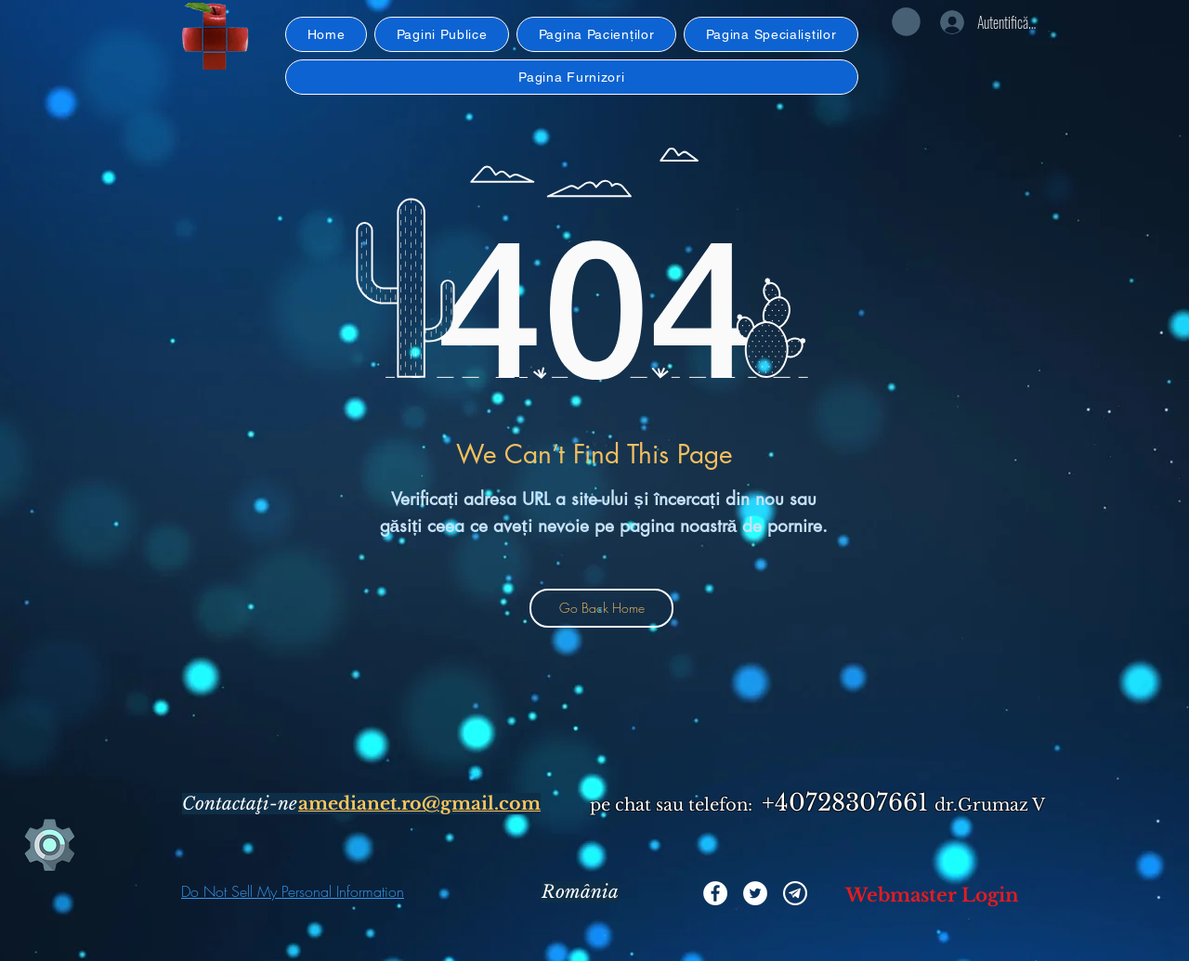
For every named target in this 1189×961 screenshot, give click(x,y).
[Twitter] (755, 893)
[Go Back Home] (601, 608)
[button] (215, 36)
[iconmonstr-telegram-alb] (795, 893)
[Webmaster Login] (932, 895)
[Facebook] (715, 893)
